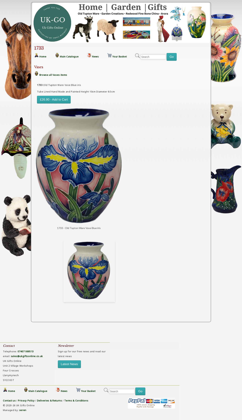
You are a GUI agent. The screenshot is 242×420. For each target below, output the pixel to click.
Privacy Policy (26, 400)
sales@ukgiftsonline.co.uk (27, 356)
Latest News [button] (69, 364)
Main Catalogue (69, 56)
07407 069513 (26, 351)
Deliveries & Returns (49, 400)
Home (42, 56)
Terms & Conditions (76, 400)
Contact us (9, 400)
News (95, 56)
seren (22, 410)
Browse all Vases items (53, 75)
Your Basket (119, 56)
